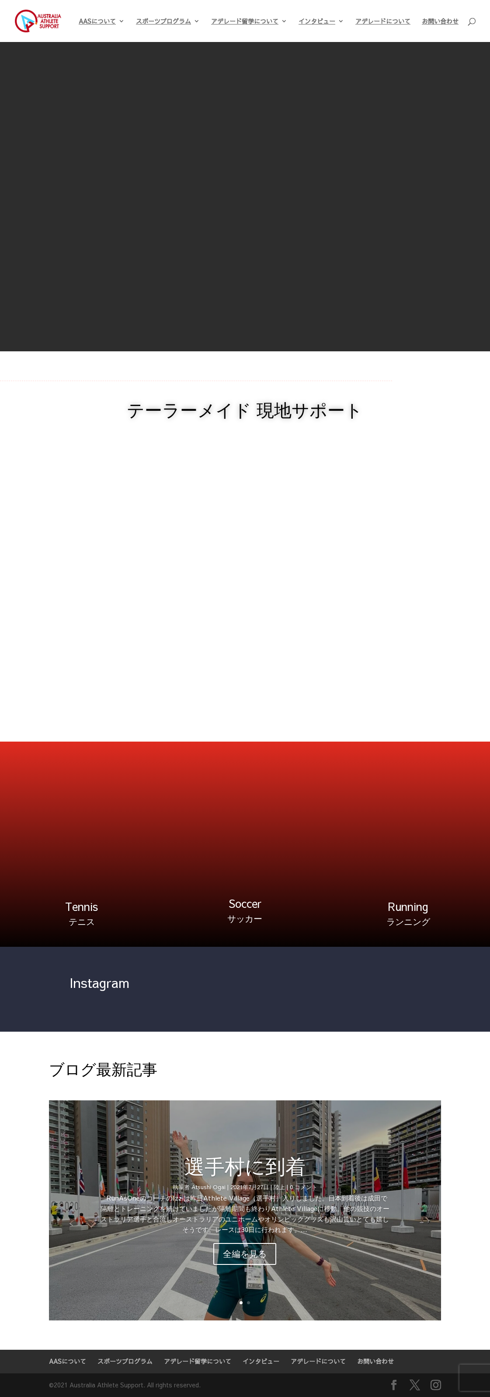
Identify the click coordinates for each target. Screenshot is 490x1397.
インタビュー (317, 21)
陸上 (279, 1187)
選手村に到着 (245, 1166)
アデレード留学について (244, 21)
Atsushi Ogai (208, 1187)
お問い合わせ (440, 21)
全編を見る (245, 1254)
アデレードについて (382, 21)
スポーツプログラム (163, 21)
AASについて (97, 21)
